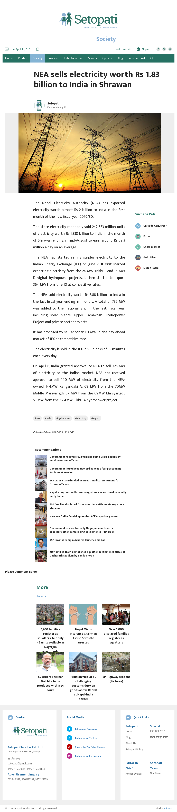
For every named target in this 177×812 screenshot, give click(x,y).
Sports (92, 58)
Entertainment (73, 58)
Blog (120, 58)
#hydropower (63, 418)
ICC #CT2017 (157, 731)
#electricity (80, 418)
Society (37, 58)
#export (95, 418)
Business (53, 58)
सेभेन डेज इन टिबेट (159, 737)
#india (48, 418)
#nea (37, 418)
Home (129, 731)
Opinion (107, 58)
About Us (131, 743)
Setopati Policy (134, 749)
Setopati (53, 103)
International (136, 58)
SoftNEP (168, 808)
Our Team (155, 773)
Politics (22, 58)
